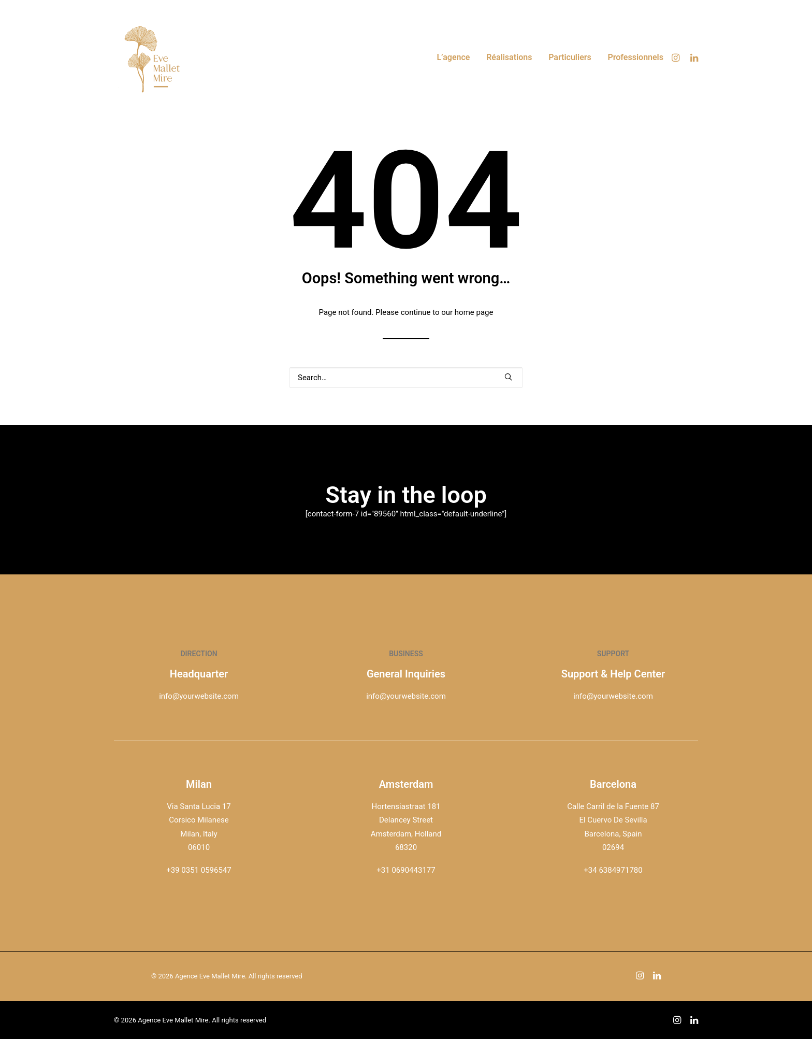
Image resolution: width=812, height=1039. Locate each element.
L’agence (453, 57)
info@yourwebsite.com (199, 696)
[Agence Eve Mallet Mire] (153, 57)
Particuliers (569, 57)
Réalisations (509, 57)
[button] (677, 57)
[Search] (406, 377)
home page (474, 312)
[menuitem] (453, 57)
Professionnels (636, 57)
